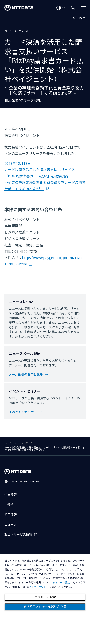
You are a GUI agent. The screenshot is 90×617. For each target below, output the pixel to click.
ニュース (23, 31)
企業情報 (10, 495)
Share (79, 17)
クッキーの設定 (45, 597)
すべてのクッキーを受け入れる (45, 606)
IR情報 (9, 505)
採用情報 (10, 514)
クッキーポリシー (38, 587)
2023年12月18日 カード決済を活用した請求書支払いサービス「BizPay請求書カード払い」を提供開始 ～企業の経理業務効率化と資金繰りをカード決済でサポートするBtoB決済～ (45, 176)
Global (24, 481)
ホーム (8, 31)
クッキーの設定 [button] (61, 582)
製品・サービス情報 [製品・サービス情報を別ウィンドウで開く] (18, 534)
